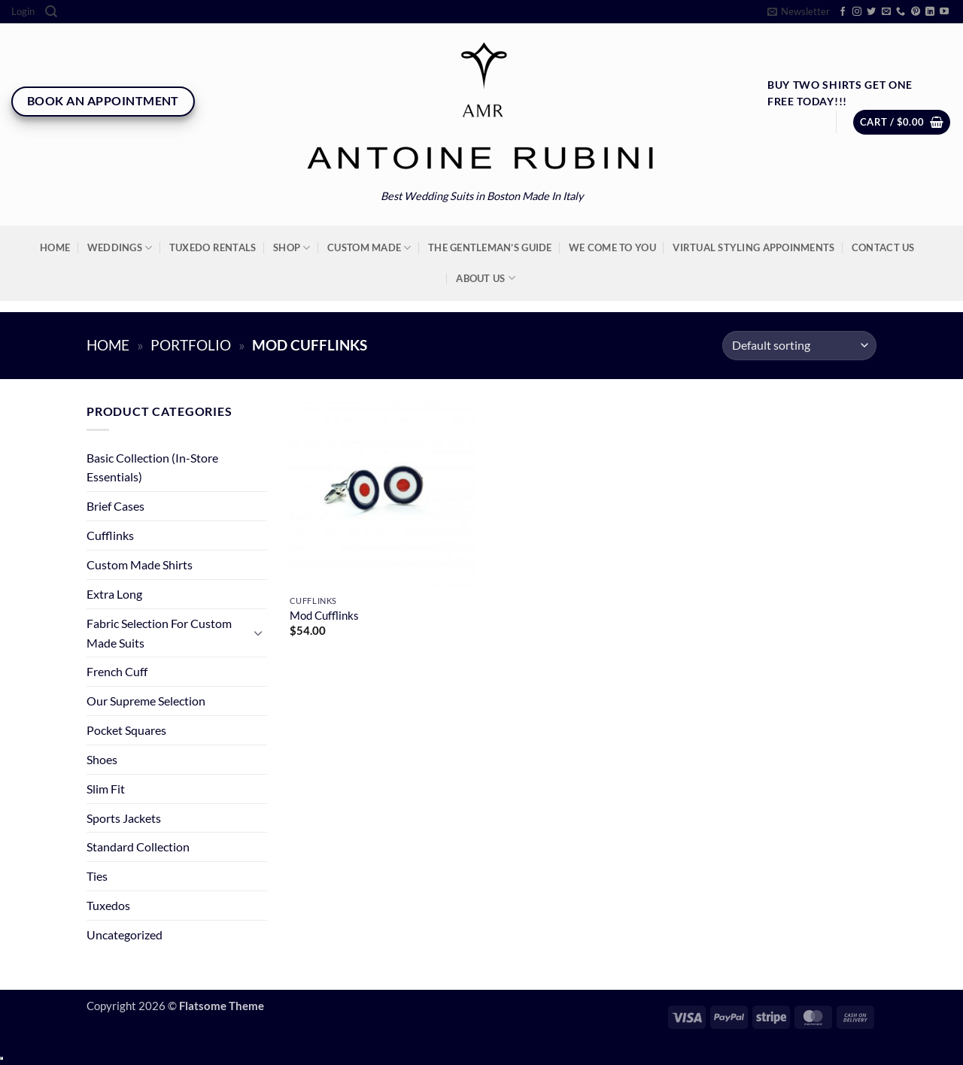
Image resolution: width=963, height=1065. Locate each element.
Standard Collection (138, 846)
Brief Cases (115, 506)
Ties (97, 876)
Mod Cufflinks (324, 615)
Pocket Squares (126, 730)
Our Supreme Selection (146, 700)
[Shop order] (799, 345)
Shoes (102, 759)
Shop (292, 248)
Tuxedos (108, 905)
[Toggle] (258, 633)
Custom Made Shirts (140, 564)
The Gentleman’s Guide (489, 247)
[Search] (51, 12)
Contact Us (883, 247)
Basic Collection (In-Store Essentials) (152, 467)
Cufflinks (110, 535)
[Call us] (900, 12)
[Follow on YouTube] (944, 12)
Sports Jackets (124, 818)
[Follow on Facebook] (842, 12)
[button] (23, 11)
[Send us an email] (886, 12)
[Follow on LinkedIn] (929, 12)
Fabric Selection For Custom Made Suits (159, 633)
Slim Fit (106, 788)
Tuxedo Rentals (213, 247)
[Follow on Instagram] (856, 12)
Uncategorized (125, 934)
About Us (485, 278)
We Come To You (612, 247)
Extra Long (114, 594)
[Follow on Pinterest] (915, 12)
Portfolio (190, 345)
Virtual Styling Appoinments (753, 247)
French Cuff (117, 671)
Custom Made (369, 248)
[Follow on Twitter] (871, 12)
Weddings (120, 248)
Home (55, 247)
